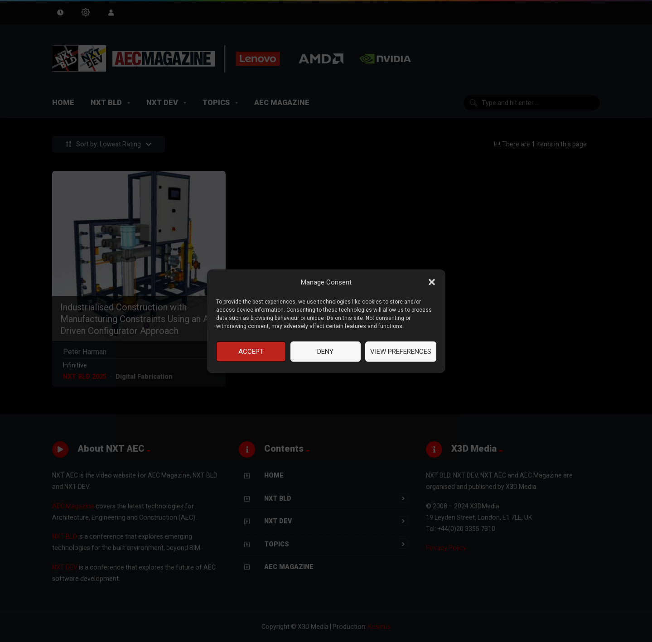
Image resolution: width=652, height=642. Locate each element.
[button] (431, 282)
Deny (325, 352)
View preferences (400, 352)
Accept (251, 352)
